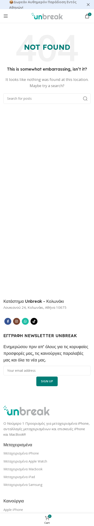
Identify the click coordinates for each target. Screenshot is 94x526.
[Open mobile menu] (5, 16)
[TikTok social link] (34, 321)
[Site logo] (47, 15)
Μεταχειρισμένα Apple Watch (25, 461)
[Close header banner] (88, 4)
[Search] (47, 98)
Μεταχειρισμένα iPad (19, 477)
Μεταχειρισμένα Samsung (22, 484)
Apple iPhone (13, 509)
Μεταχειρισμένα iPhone (21, 453)
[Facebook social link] (7, 321)
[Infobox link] (33, 301)
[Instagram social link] (16, 321)
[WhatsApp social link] (25, 321)
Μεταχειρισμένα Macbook (23, 469)
